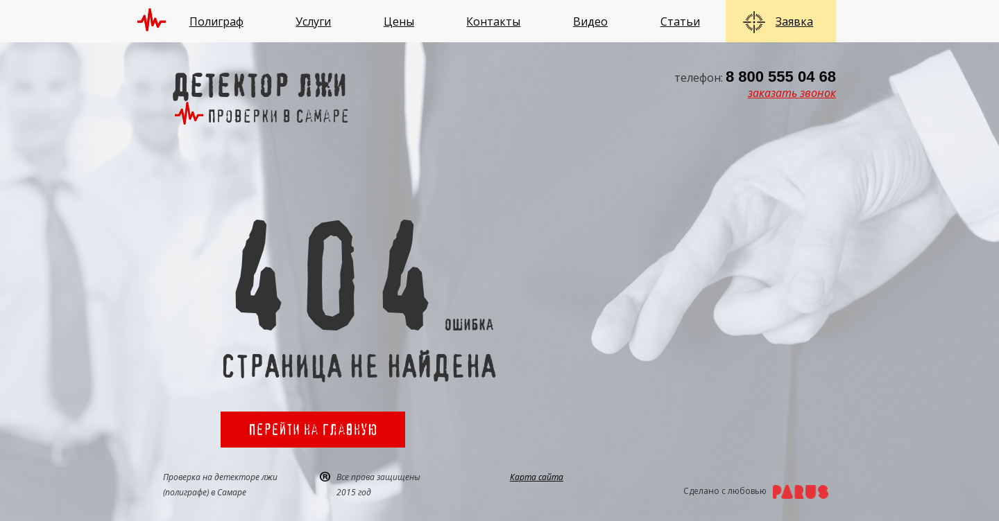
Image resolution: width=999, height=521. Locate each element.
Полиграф (216, 21)
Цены (399, 21)
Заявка (794, 21)
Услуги (313, 21)
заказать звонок (792, 92)
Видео (590, 21)
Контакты (493, 21)
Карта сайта (536, 477)
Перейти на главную (312, 429)
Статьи (680, 21)
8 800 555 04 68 (781, 76)
